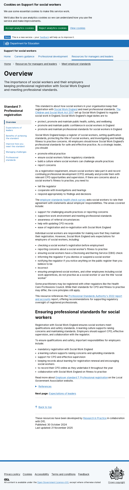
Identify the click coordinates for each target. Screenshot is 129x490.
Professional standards (12, 158)
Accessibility (42, 474)
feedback (44, 37)
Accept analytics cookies (19, 28)
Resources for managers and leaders (36, 63)
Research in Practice (95, 418)
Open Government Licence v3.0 (52, 482)
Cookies (27, 474)
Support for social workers (20, 50)
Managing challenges (16, 152)
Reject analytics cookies (53, 28)
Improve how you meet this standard (15, 145)
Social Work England (65, 109)
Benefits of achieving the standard (16, 137)
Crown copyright (116, 482)
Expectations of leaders (14, 129)
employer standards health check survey (63, 199)
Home (7, 56)
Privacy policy (12, 474)
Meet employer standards (76, 63)
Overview (11, 122)
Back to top (43, 407)
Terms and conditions (63, 474)
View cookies (77, 28)
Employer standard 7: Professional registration (81, 377)
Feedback (83, 474)
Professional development (53, 56)
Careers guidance (24, 56)
